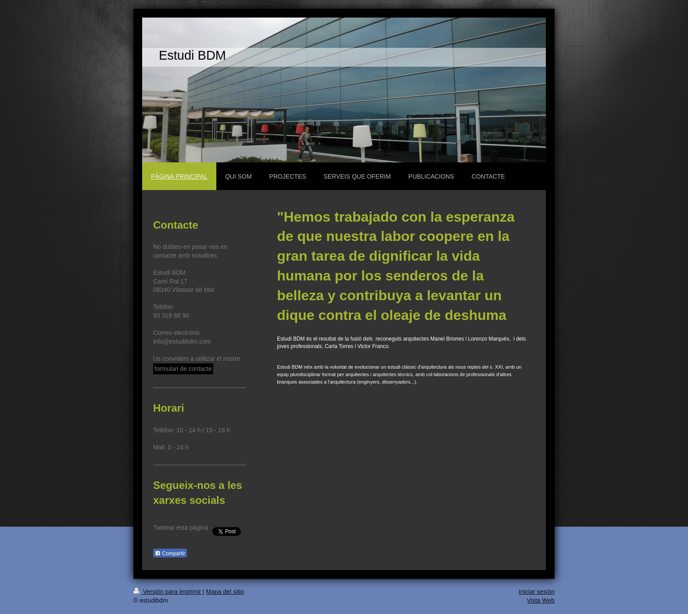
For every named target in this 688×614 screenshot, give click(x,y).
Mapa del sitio (225, 591)
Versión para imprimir (168, 591)
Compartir (170, 553)
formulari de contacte (183, 368)
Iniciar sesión (537, 591)
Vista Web (541, 600)
